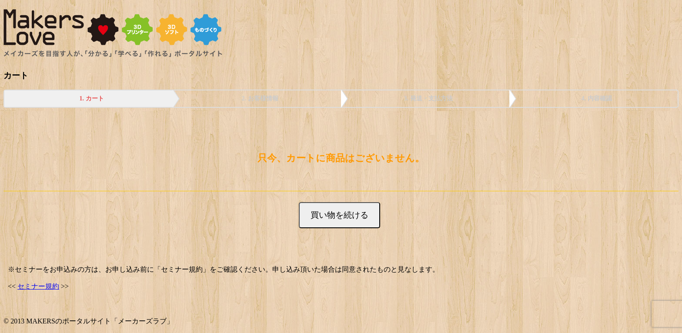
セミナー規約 (38, 286)
